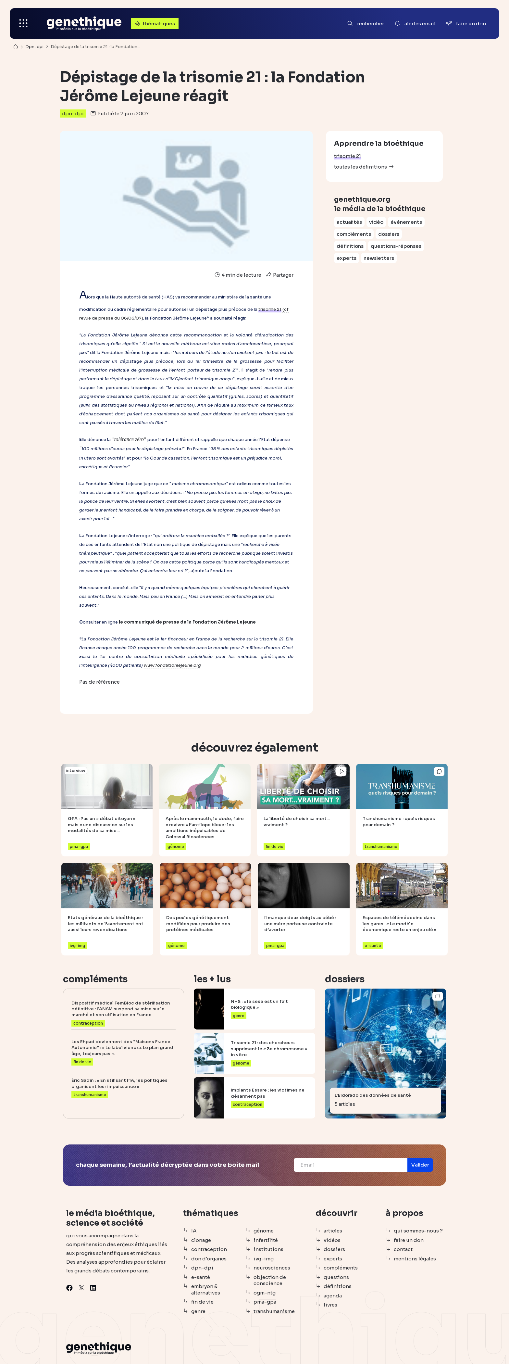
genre (198, 1311)
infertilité (266, 1240)
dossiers (388, 234)
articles (333, 1231)
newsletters (379, 258)
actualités (349, 222)
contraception (209, 1249)
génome (264, 1231)
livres (330, 1305)
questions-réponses (396, 246)
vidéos (332, 1240)
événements (406, 222)
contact (403, 1249)
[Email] (350, 1165)
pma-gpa (265, 1302)
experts (346, 258)
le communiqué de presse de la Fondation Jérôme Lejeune (187, 622)
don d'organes (209, 1259)
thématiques (154, 23)
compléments (354, 234)
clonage (201, 1240)
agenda (333, 1296)
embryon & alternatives (205, 1289)
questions (336, 1277)
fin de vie (202, 1302)
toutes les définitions (360, 167)
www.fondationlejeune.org (172, 665)
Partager (279, 275)
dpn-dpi (73, 113)
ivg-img (264, 1259)
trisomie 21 (347, 156)
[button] (420, 1165)
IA (193, 1231)
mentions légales (415, 1259)
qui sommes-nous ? (418, 1231)
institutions (268, 1249)
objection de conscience (270, 1280)
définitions (350, 246)
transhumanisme (274, 1311)
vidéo (376, 222)
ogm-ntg (265, 1293)
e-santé (200, 1277)
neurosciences (272, 1268)
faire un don (409, 1240)
